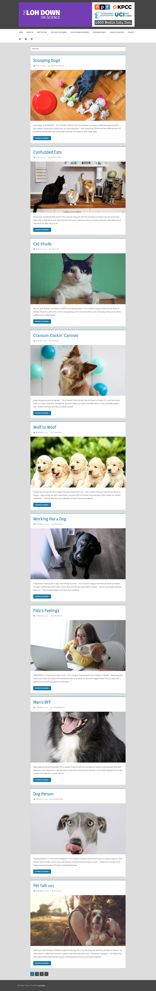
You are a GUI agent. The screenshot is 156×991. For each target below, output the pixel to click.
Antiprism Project (99, 32)
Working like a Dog (49, 518)
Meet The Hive (42, 32)
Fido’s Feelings (46, 610)
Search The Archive (117, 32)
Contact (131, 32)
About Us (30, 32)
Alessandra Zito (59, 707)
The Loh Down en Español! (79, 32)
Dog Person (43, 794)
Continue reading (41, 138)
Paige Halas (57, 432)
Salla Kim (57, 891)
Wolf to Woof (44, 427)
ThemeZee (41, 985)
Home (21, 32)
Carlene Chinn (58, 799)
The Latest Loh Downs (59, 32)
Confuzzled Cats (47, 152)
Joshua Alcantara (57, 66)
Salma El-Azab (56, 157)
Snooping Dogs (46, 60)
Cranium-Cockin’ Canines (55, 335)
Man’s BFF (42, 702)
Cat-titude (42, 243)
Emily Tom (55, 249)
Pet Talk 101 (43, 885)
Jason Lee (55, 341)
